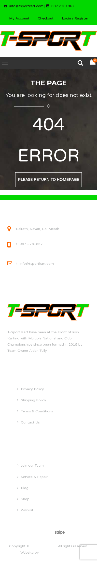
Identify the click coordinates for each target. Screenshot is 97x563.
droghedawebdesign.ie (58, 552)
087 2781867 (31, 244)
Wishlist (27, 510)
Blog (24, 488)
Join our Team (32, 465)
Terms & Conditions (37, 411)
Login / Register (75, 18)
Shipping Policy (33, 400)
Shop (25, 499)
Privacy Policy (32, 389)
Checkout (46, 18)
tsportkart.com (43, 546)
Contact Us (30, 422)
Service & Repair (34, 477)
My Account (19, 18)
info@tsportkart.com (37, 264)
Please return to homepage (48, 179)
